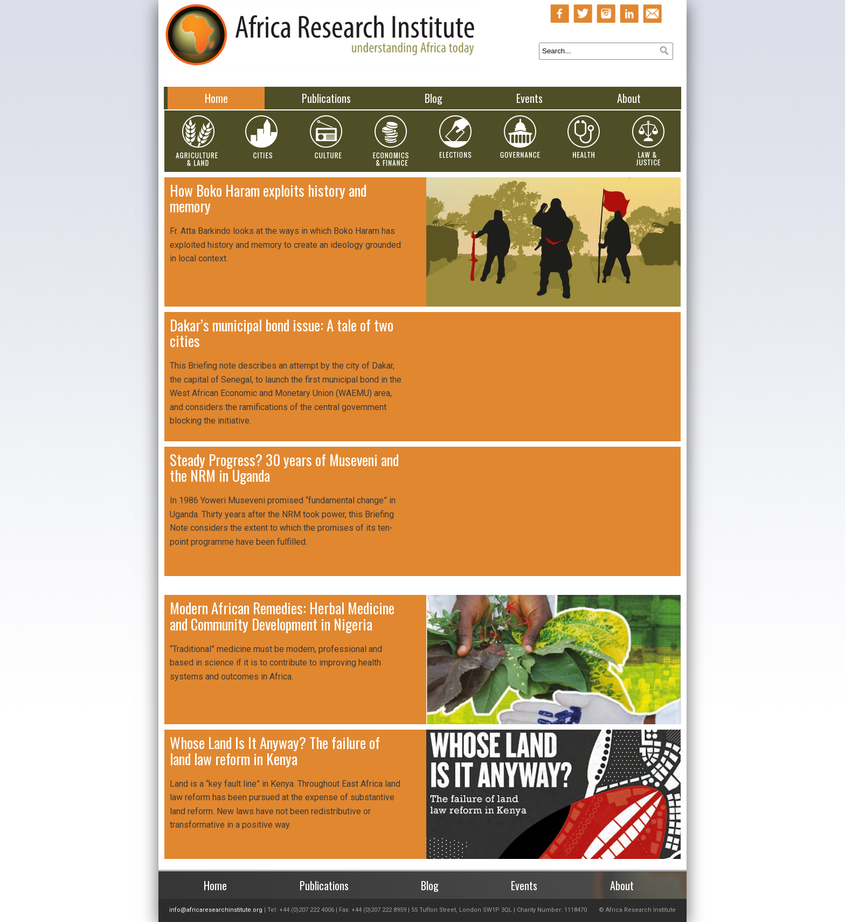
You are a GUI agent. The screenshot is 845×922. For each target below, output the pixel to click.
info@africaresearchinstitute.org (215, 909)
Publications (326, 98)
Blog (433, 98)
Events (529, 98)
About (629, 98)
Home (216, 98)
